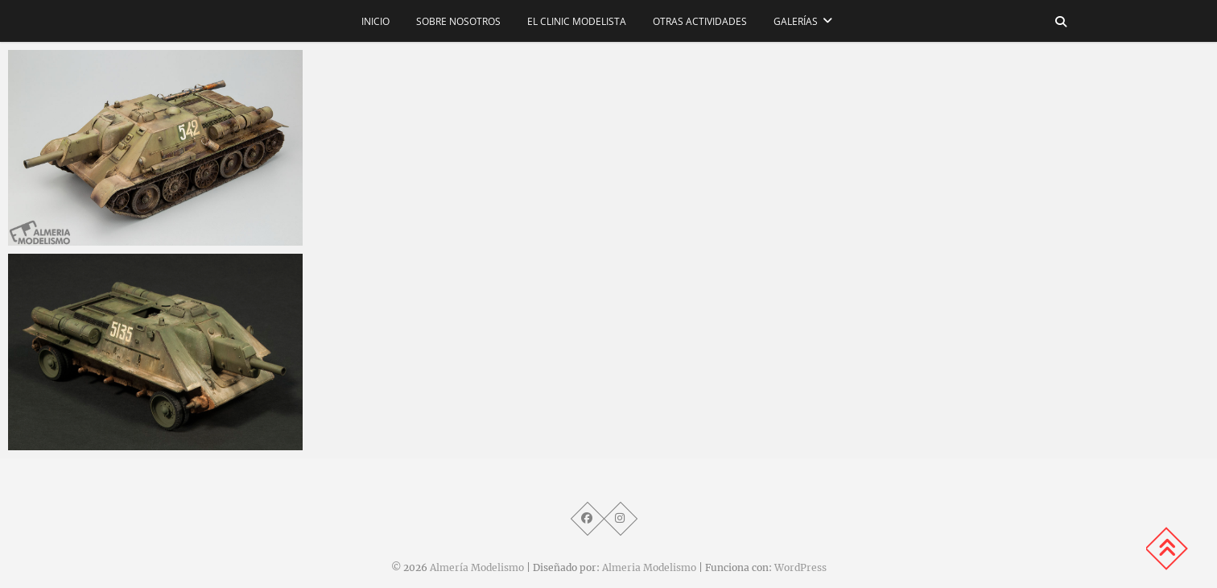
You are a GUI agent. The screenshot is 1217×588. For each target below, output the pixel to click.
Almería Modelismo (477, 567)
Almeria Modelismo (649, 567)
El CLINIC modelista (576, 21)
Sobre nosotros (458, 21)
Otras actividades (700, 21)
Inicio (375, 21)
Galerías (796, 21)
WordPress (800, 567)
